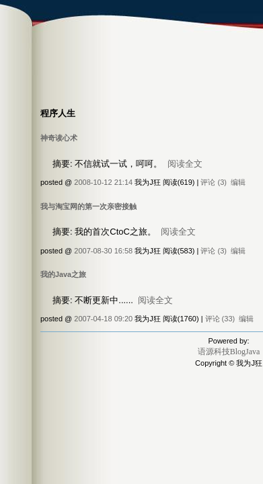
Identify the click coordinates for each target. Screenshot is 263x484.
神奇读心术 (58, 138)
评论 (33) (220, 319)
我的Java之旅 (63, 274)
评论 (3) (213, 182)
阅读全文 (184, 164)
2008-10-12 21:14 (103, 182)
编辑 (238, 182)
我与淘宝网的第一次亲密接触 (88, 206)
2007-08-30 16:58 (103, 251)
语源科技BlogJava (229, 351)
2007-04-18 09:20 (103, 319)
